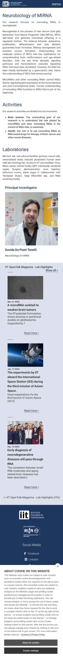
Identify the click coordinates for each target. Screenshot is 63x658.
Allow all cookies (30, 643)
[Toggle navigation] (56, 4)
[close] (57, 566)
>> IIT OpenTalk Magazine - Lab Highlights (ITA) (31, 497)
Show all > (52, 270)
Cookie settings (30, 651)
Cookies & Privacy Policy (33, 634)
